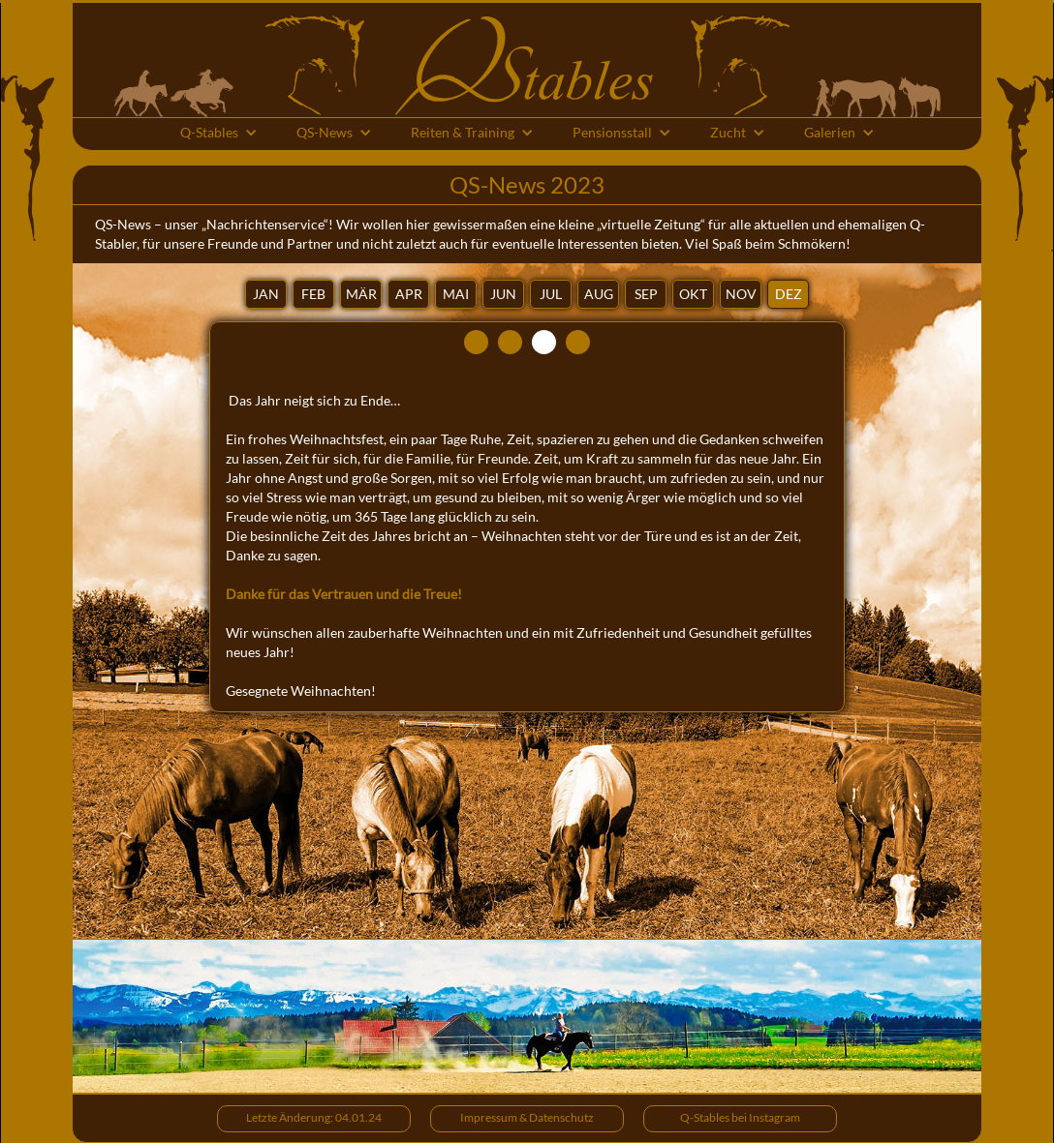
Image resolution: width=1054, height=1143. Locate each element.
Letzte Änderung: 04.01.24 (314, 1117)
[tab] (266, 294)
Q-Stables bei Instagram (740, 1117)
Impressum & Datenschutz (527, 1117)
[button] (219, 134)
